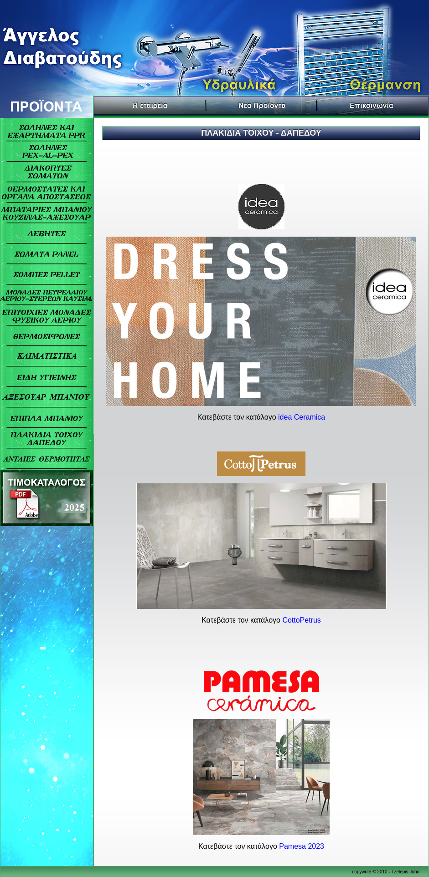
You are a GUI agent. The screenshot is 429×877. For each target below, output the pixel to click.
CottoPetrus (301, 620)
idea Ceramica (301, 417)
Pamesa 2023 (301, 846)
